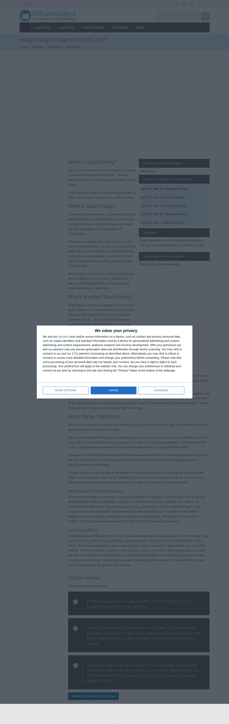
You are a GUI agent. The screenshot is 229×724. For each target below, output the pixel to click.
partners (63, 336)
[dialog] (114, 362)
